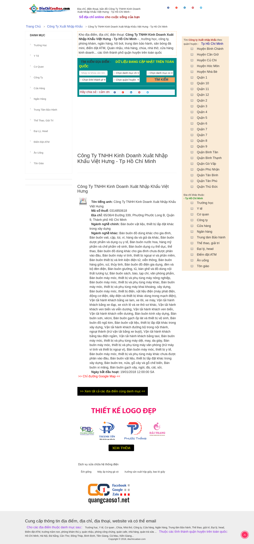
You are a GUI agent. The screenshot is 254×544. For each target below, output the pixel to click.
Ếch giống (86, 471)
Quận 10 (198, 83)
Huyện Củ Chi (202, 60)
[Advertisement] (127, 124)
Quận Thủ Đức (202, 186)
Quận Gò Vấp (201, 163)
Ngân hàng (199, 231)
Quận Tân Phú (202, 181)
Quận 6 (197, 123)
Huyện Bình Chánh (205, 48)
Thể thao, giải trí (203, 243)
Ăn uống (198, 260)
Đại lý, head (200, 248)
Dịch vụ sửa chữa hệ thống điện (98, 464)
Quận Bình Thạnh (204, 158)
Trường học (200, 202)
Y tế (194, 208)
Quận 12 (198, 94)
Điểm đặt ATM (202, 254)
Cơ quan (198, 214)
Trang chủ (33, 26)
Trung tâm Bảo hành (206, 237)
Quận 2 (197, 100)
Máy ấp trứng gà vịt (108, 471)
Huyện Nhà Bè (202, 71)
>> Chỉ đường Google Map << (99, 376)
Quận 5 (197, 117)
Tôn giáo (198, 266)
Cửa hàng (199, 225)
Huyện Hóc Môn (203, 66)
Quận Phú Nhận (203, 169)
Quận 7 (197, 129)
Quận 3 (197, 106)
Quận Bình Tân (202, 152)
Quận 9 (197, 146)
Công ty (197, 220)
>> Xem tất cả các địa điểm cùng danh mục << (112, 391)
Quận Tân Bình (202, 175)
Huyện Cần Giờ (202, 54)
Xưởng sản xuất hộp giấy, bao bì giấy (144, 471)
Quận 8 (197, 140)
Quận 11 (198, 89)
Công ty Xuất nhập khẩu (65, 26)
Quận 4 (197, 112)
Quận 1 (197, 77)
